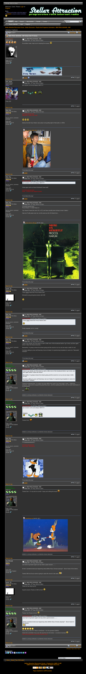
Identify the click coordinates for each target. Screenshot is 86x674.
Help (16, 22)
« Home (8, 660)
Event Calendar (13, 24)
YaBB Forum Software (32, 664)
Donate (38, 22)
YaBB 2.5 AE (57, 663)
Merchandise (30, 22)
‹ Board (12, 660)
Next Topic (77, 30)
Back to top (9, 79)
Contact (45, 22)
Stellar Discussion (30, 27)
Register (7, 8)
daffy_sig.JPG (27, 458)
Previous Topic (70, 30)
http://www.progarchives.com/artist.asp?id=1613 (35, 634)
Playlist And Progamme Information (45, 27)
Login (22, 6)
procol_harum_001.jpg (29, 223)
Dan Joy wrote (26, 369)
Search (22, 22)
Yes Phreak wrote (26, 616)
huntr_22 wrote (26, 318)
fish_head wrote (26, 181)
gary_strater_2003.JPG (30, 130)
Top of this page (19, 660)
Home (11, 22)
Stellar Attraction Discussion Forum (14, 27)
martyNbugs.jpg (28, 518)
